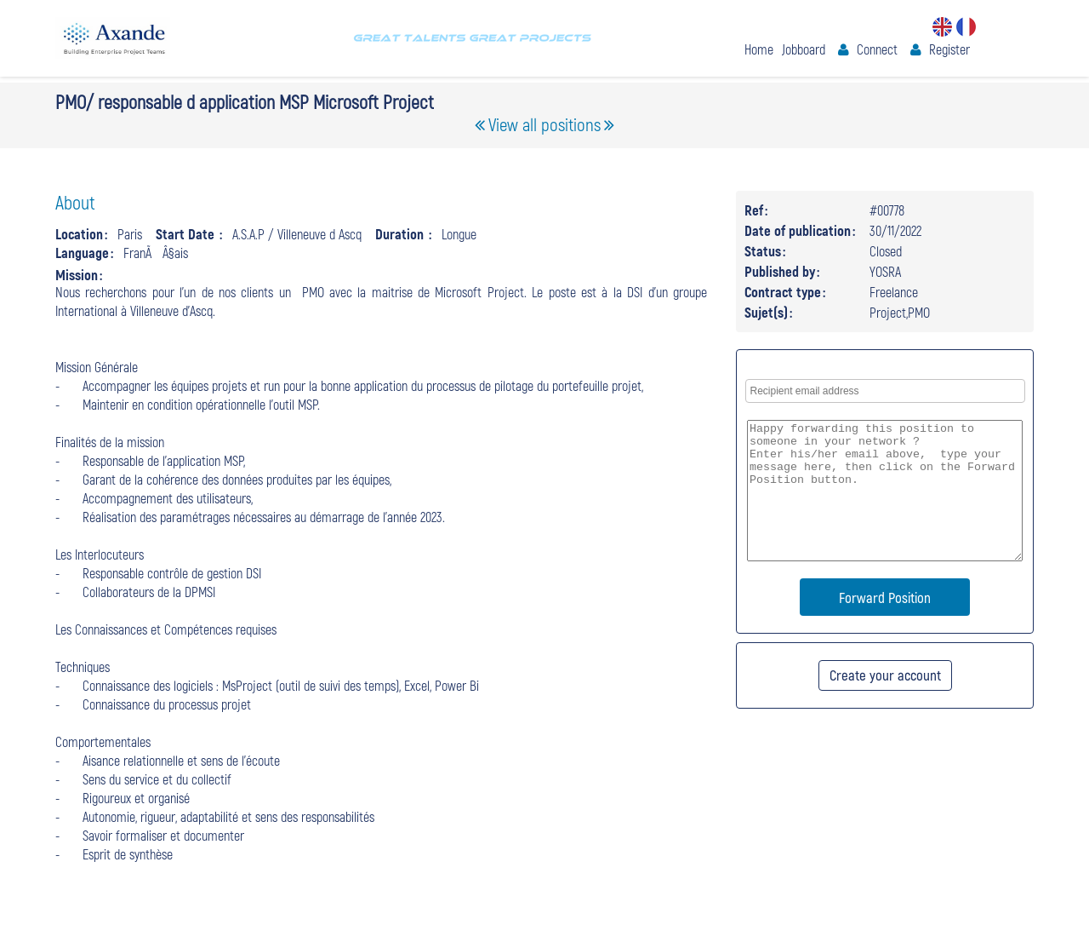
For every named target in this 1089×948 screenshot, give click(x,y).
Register (949, 49)
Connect (877, 49)
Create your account (885, 674)
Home (758, 49)
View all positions (544, 124)
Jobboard (803, 49)
